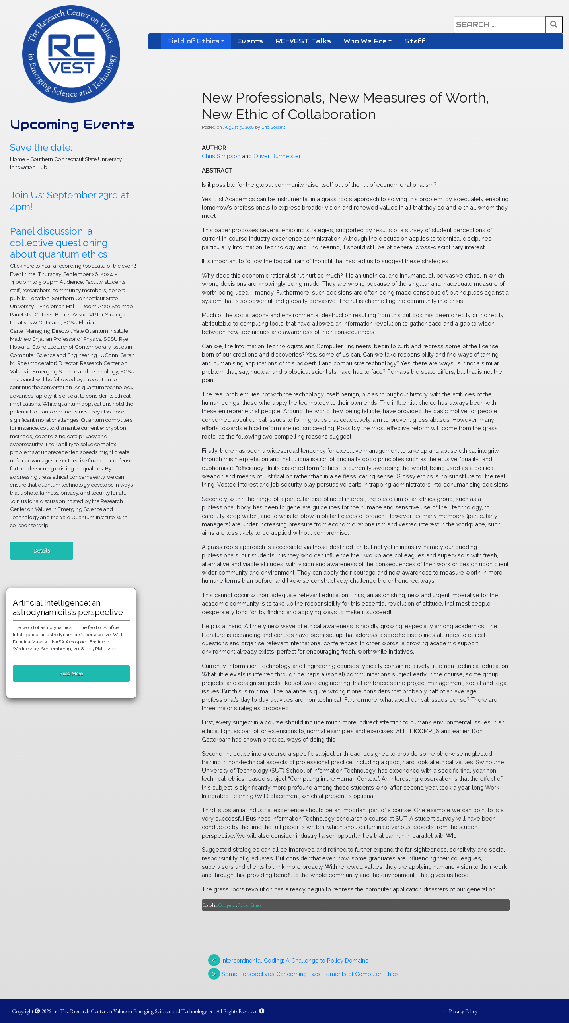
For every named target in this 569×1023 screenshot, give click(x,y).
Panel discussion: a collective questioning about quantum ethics (59, 242)
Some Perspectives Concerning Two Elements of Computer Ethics (310, 974)
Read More (71, 673)
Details (41, 550)
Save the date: (41, 147)
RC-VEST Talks (303, 41)
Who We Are (365, 41)
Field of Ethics (193, 41)
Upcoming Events (72, 124)
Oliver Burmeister (277, 156)
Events (250, 41)
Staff (415, 41)
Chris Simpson (221, 156)
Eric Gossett (273, 127)
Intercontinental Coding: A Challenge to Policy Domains (295, 960)
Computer (227, 905)
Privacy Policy (463, 1011)
